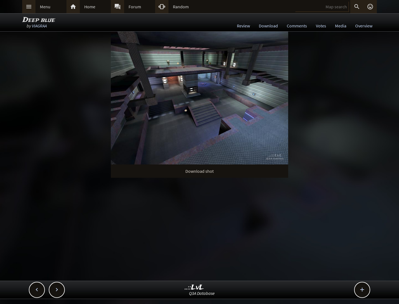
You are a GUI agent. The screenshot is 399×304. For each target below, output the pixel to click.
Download (268, 26)
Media (340, 26)
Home (89, 6)
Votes (321, 26)
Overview (363, 26)
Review (243, 26)
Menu (45, 6)
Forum (135, 6)
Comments (297, 26)
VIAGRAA (39, 26)
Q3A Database (202, 293)
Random (181, 6)
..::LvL (194, 287)
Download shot (199, 171)
